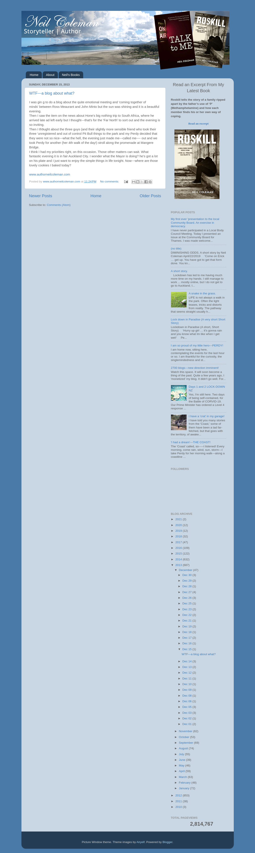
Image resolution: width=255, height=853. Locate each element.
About (50, 75)
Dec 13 (187, 667)
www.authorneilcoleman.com (49, 174)
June (182, 759)
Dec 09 (187, 689)
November (186, 731)
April (182, 771)
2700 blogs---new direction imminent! (195, 367)
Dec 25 (187, 603)
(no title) (176, 248)
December (186, 570)
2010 (179, 807)
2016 (179, 548)
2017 (179, 542)
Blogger (167, 842)
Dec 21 (187, 620)
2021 (179, 519)
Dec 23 (187, 609)
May (182, 765)
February (185, 782)
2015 (179, 553)
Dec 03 (187, 712)
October (184, 737)
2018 (179, 536)
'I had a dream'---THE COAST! (191, 442)
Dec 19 (187, 626)
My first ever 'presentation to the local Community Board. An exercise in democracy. (195, 222)
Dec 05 (187, 707)
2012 (179, 795)
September (186, 742)
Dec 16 (187, 643)
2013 (179, 565)
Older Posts (150, 196)
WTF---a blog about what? (52, 93)
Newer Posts (40, 196)
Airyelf (140, 842)
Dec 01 (187, 724)
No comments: (110, 181)
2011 (179, 801)
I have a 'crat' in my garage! (206, 416)
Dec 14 (187, 661)
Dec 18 (187, 632)
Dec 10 (187, 684)
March (183, 777)
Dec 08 (187, 695)
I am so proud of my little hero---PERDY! (197, 345)
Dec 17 (187, 637)
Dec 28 (187, 586)
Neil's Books (71, 75)
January (184, 788)
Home (34, 75)
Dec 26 (187, 597)
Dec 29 (187, 580)
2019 (179, 530)
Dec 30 (187, 575)
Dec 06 (187, 701)
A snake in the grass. (202, 293)
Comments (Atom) (59, 205)
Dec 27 (187, 592)
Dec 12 (187, 672)
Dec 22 (187, 615)
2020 (179, 525)
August (184, 748)
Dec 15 (187, 649)
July (182, 754)
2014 (179, 559)
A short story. (179, 271)
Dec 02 (187, 718)
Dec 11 (187, 678)
